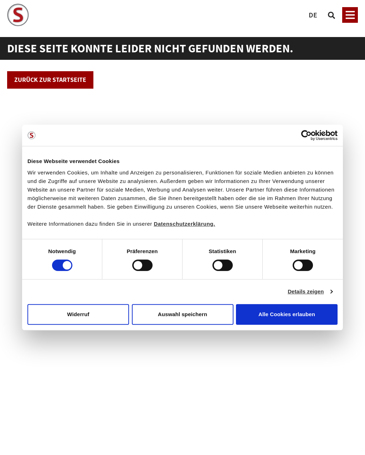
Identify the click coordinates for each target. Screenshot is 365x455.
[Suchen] (331, 15)
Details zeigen (306, 291)
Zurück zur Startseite (50, 79)
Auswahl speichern (182, 314)
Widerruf (78, 314)
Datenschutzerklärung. (184, 224)
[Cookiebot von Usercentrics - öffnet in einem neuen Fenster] (306, 135)
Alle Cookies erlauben (286, 314)
